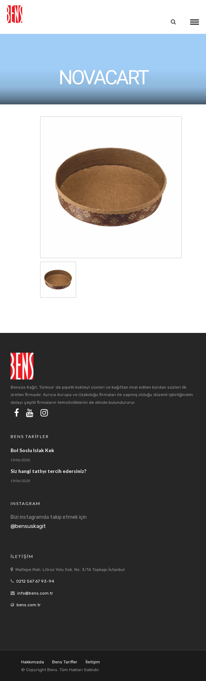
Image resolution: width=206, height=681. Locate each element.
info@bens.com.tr (35, 593)
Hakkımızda (32, 661)
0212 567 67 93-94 (35, 581)
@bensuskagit (28, 526)
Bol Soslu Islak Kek (32, 450)
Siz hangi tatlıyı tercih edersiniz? (48, 471)
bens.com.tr (29, 604)
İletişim (93, 661)
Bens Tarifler (64, 661)
